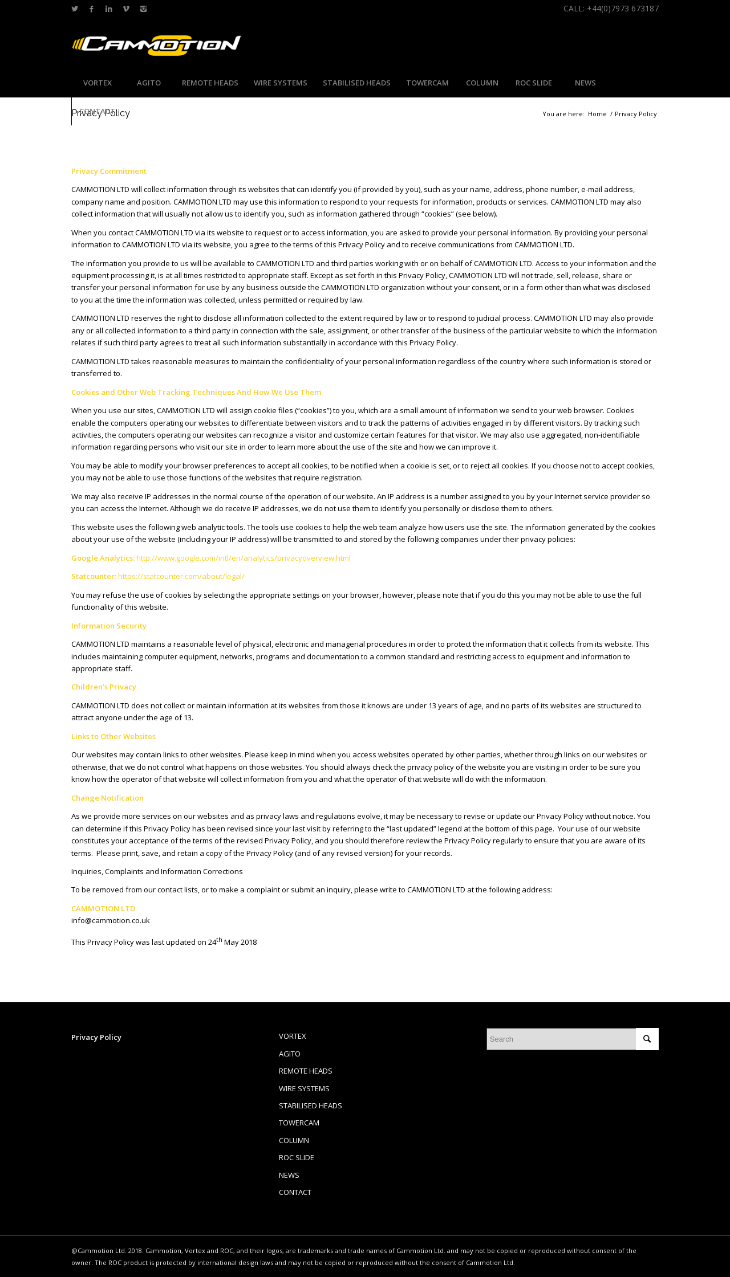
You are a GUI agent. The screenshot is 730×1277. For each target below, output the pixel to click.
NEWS (289, 1175)
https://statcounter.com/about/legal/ (181, 576)
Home (597, 113)
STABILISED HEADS (310, 1105)
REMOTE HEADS (305, 1071)
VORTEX (292, 1036)
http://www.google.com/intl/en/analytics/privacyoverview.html (243, 558)
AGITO (290, 1053)
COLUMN (294, 1140)
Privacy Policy (96, 1037)
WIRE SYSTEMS (304, 1088)
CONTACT (295, 1192)
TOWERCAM (299, 1122)
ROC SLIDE (296, 1157)
